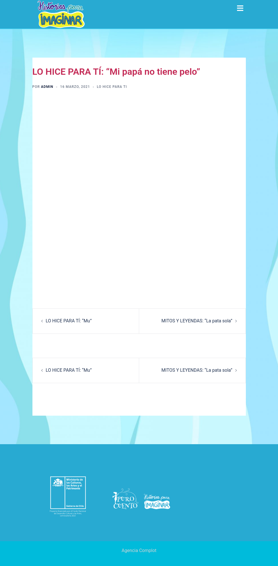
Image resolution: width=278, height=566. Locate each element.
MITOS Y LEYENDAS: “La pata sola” (196, 321)
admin (47, 87)
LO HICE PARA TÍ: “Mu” (69, 321)
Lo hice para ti (112, 87)
